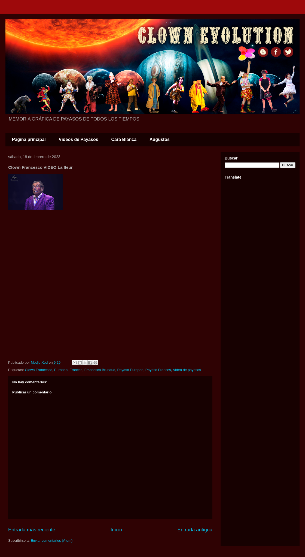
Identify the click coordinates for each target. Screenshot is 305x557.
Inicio (116, 529)
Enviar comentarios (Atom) (51, 540)
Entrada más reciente (31, 529)
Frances (76, 370)
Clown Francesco (38, 370)
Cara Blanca (124, 139)
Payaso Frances (158, 370)
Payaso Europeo (130, 370)
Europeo (61, 370)
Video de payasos (187, 370)
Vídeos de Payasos (78, 139)
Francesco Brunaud (99, 370)
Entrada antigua (195, 529)
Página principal (29, 139)
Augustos (160, 139)
